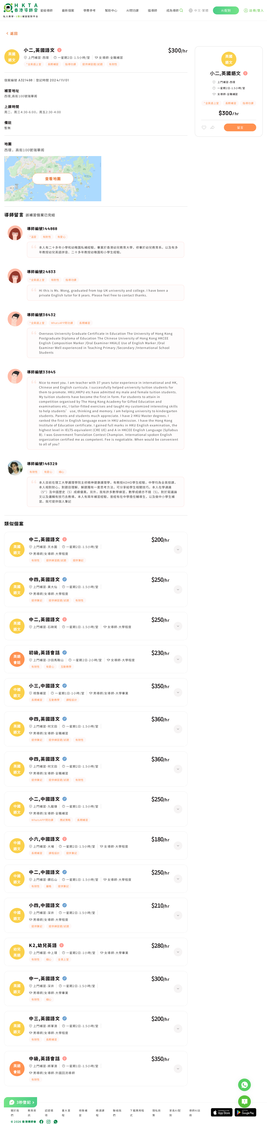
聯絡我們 (117, 1113)
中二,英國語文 (44, 539)
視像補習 (83, 1113)
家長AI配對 (175, 1113)
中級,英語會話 (44, 1059)
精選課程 (100, 1113)
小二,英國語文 (39, 50)
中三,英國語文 (44, 1019)
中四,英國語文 (44, 579)
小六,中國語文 (44, 839)
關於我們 (15, 1113)
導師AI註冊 (195, 1113)
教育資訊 (32, 1113)
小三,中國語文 (44, 686)
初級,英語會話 (44, 653)
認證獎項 (49, 1113)
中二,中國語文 (44, 872)
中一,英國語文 (44, 978)
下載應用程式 (137, 1113)
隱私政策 (156, 1113)
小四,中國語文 (44, 905)
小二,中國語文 (44, 799)
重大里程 (66, 1113)
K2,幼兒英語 (43, 945)
